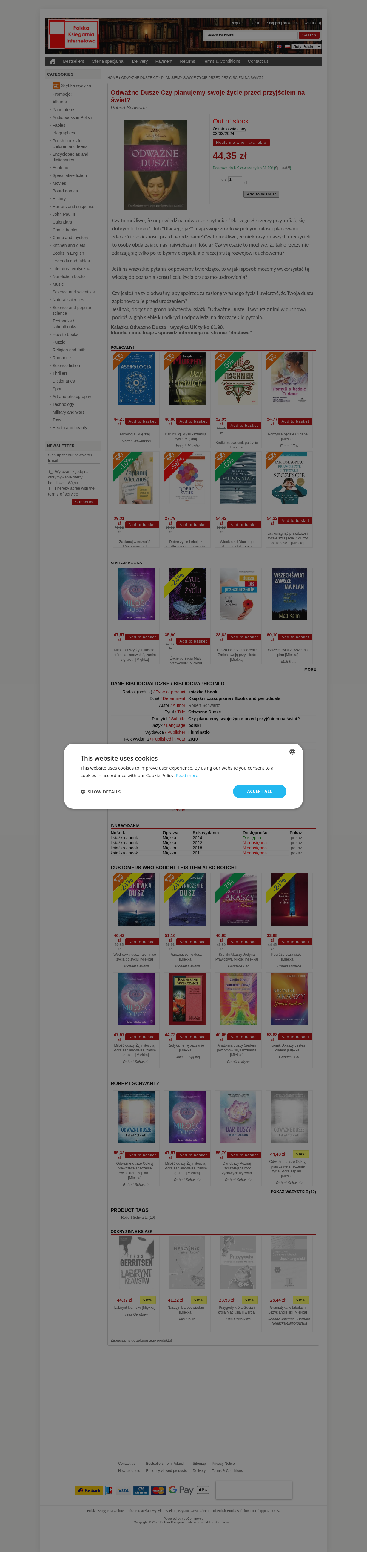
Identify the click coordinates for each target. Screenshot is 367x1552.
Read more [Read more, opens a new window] (187, 775)
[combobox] (292, 751)
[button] (101, 791)
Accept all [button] (259, 791)
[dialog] (183, 776)
